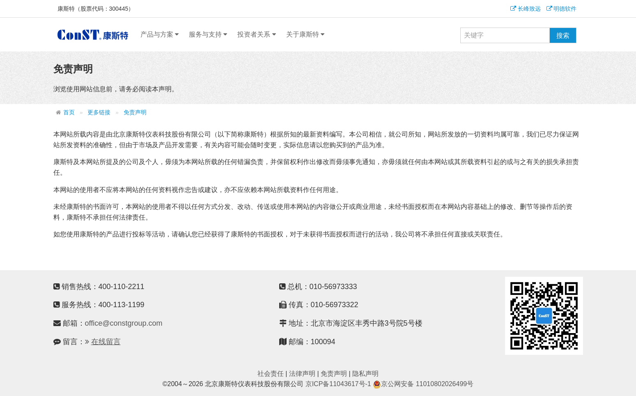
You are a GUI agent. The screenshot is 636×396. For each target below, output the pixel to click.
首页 (69, 112)
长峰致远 (525, 8)
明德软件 (561, 8)
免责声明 (135, 112)
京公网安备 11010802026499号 (423, 383)
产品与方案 (159, 34)
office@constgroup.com (124, 323)
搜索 (562, 35)
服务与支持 (208, 34)
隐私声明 (365, 373)
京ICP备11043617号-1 (338, 383)
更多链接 (98, 112)
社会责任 (270, 373)
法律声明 (302, 373)
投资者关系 (256, 34)
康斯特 (92, 34)
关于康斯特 (305, 34)
